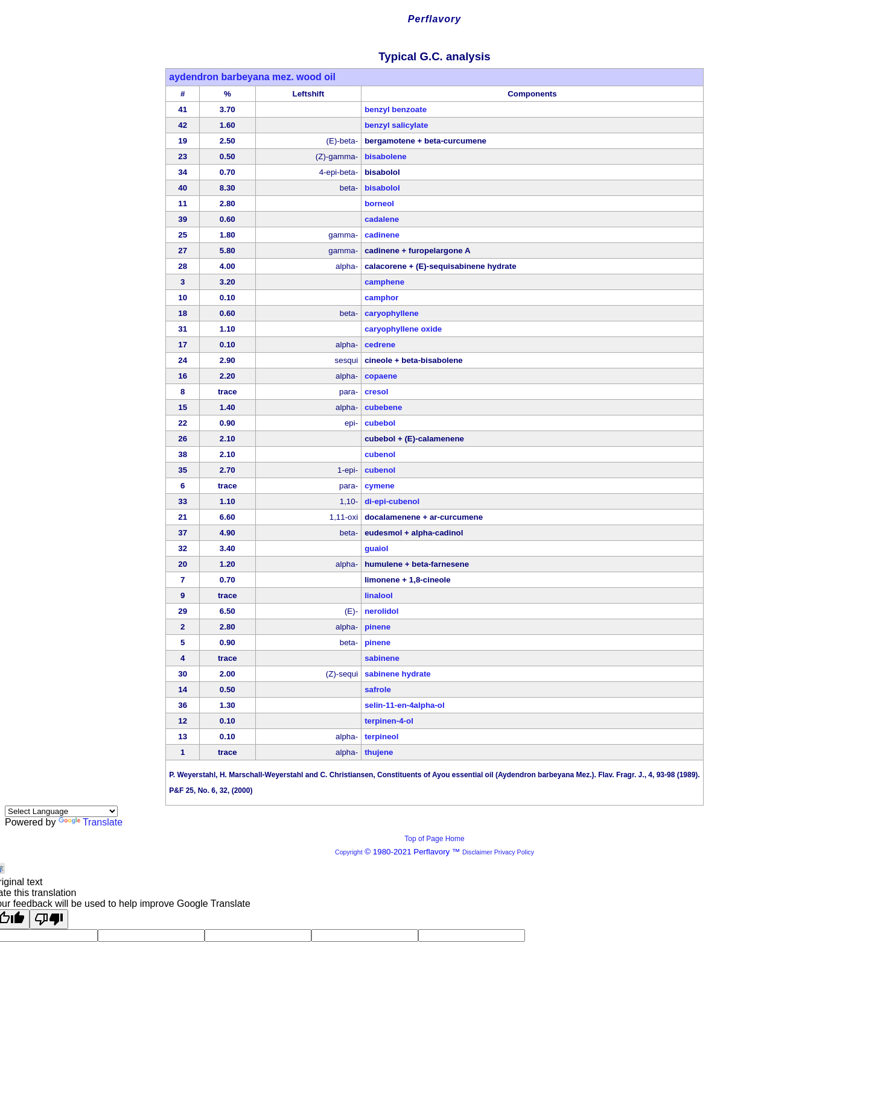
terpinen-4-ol (388, 720)
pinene (377, 626)
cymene (379, 485)
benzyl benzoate (395, 109)
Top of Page (424, 839)
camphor (381, 297)
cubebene (383, 407)
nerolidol (381, 611)
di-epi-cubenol (391, 501)
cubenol (379, 454)
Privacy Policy (513, 852)
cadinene (381, 234)
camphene (384, 281)
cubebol (379, 423)
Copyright (349, 852)
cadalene (381, 219)
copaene (380, 375)
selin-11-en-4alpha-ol (404, 705)
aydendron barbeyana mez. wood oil (252, 77)
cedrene (379, 344)
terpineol (381, 736)
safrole (377, 689)
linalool (378, 595)
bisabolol (382, 187)
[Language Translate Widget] (61, 811)
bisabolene (385, 156)
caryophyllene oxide (403, 328)
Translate (91, 822)
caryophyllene (391, 313)
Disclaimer (477, 852)
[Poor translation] (49, 919)
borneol (379, 203)
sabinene (381, 658)
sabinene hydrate (397, 673)
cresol (376, 391)
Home (455, 839)
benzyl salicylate (396, 125)
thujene (378, 752)
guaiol (376, 548)
